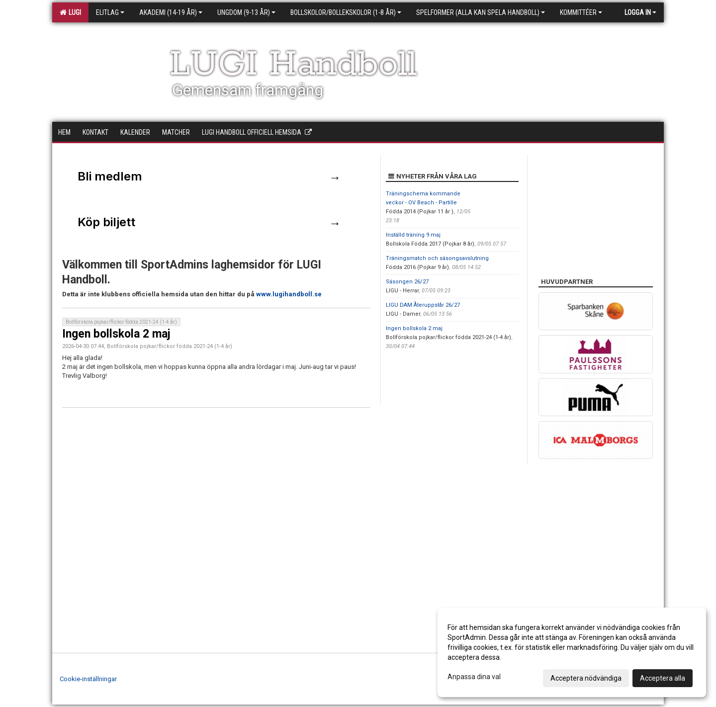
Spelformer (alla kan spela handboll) (480, 12)
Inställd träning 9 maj (413, 235)
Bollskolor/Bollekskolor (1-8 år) (345, 12)
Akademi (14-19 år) (170, 12)
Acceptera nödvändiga (586, 678)
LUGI (70, 12)
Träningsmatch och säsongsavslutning (437, 258)
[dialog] (572, 652)
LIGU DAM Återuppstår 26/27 (423, 305)
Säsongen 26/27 (407, 281)
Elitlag (110, 12)
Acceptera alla (662, 678)
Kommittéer (581, 12)
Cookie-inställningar (88, 679)
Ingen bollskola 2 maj (116, 334)
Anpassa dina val (474, 677)
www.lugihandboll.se (289, 294)
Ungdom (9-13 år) (246, 12)
